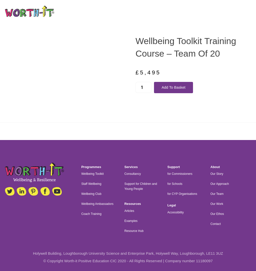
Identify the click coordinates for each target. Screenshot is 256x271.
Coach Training (91, 214)
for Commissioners (180, 174)
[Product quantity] (144, 87)
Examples (131, 221)
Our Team (217, 194)
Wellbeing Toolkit (92, 174)
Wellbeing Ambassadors (97, 204)
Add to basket (174, 87)
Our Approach (219, 184)
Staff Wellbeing (91, 184)
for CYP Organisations (182, 194)
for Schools (175, 184)
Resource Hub (134, 231)
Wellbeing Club (91, 194)
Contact (215, 224)
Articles (129, 211)
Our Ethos (217, 214)
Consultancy (132, 174)
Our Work (216, 204)
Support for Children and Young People (140, 186)
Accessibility (176, 212)
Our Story (216, 174)
